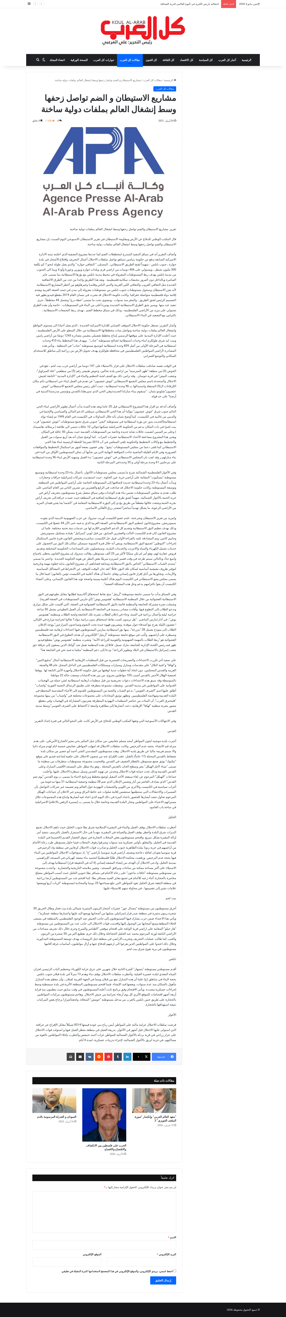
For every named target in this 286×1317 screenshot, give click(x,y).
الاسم (172, 1237)
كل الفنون (151, 60)
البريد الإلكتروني (166, 1254)
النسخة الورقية (79, 60)
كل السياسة (206, 60)
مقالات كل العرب (130, 60)
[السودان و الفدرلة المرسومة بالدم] (54, 1100)
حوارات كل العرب (103, 60)
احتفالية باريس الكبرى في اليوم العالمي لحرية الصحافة (189, 3)
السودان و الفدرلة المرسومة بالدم (56, 1116)
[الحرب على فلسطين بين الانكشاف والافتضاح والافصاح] (104, 1114)
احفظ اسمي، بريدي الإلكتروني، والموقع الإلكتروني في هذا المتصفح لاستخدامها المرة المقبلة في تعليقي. (117, 1271)
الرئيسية (246, 60)
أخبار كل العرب (227, 60)
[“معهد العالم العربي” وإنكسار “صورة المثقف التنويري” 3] (154, 1100)
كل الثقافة (168, 60)
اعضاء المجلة (57, 60)
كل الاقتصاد (186, 60)
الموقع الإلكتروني (92, 1254)
